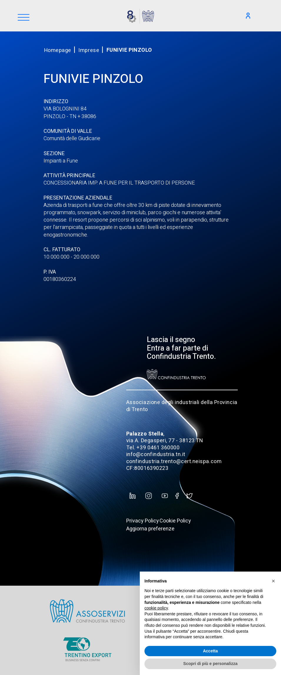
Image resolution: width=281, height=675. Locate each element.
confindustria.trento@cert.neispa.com (174, 461)
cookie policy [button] (156, 608)
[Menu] (23, 18)
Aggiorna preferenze (150, 529)
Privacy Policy (142, 521)
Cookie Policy (175, 521)
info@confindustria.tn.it (155, 454)
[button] (273, 581)
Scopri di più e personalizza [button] (210, 663)
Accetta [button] (210, 651)
